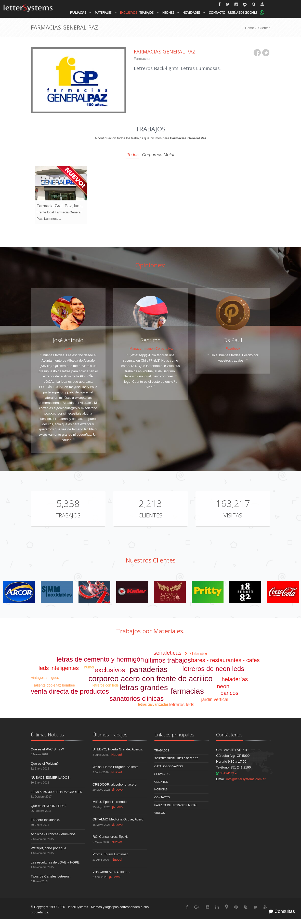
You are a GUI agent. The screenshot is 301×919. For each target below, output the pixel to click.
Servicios (162, 773)
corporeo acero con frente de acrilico (150, 678)
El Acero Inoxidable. (45, 820)
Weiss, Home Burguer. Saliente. (116, 767)
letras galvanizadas (153, 704)
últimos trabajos (168, 660)
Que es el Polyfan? (45, 763)
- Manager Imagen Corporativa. (150, 348)
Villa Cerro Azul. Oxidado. (111, 872)
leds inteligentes (58, 668)
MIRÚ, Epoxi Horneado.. (110, 802)
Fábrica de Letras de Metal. (176, 805)
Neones (168, 12)
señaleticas (167, 653)
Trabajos (146, 12)
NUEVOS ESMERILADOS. (51, 777)
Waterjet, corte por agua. (49, 848)
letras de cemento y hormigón (100, 659)
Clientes (264, 28)
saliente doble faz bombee (54, 685)
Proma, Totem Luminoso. (111, 854)
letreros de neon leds (213, 669)
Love (68, 348)
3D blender (196, 653)
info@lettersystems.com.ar (246, 779)
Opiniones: (150, 265)
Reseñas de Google (242, 12)
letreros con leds (106, 685)
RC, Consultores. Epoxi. (110, 837)
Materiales (103, 12)
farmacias (187, 691)
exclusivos (110, 670)
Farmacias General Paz (164, 51)
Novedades (191, 12)
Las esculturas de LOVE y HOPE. (55, 862)
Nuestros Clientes (151, 560)
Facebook (233, 348)
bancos (229, 693)
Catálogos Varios (168, 766)
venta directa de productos (70, 691)
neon (223, 686)
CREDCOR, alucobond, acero (115, 784)
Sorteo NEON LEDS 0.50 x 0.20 (176, 758)
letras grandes (144, 687)
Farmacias (78, 12)
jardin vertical (214, 699)
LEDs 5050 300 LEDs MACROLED (56, 792)
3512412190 (227, 773)
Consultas (282, 911)
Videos (159, 812)
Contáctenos (229, 735)
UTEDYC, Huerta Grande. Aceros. (118, 749)
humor (89, 667)
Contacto (217, 12)
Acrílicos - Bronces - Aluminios (53, 834)
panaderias (148, 669)
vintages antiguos (45, 678)
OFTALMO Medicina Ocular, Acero (118, 819)
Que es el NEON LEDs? (48, 806)
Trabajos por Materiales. (150, 631)
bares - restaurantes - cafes (225, 660)
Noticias (161, 789)
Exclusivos (128, 12)
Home (249, 28)
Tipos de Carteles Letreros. (51, 876)
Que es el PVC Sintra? (47, 749)
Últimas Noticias (47, 735)
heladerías (235, 679)
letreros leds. (182, 704)
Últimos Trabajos (110, 735)
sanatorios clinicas (137, 698)
